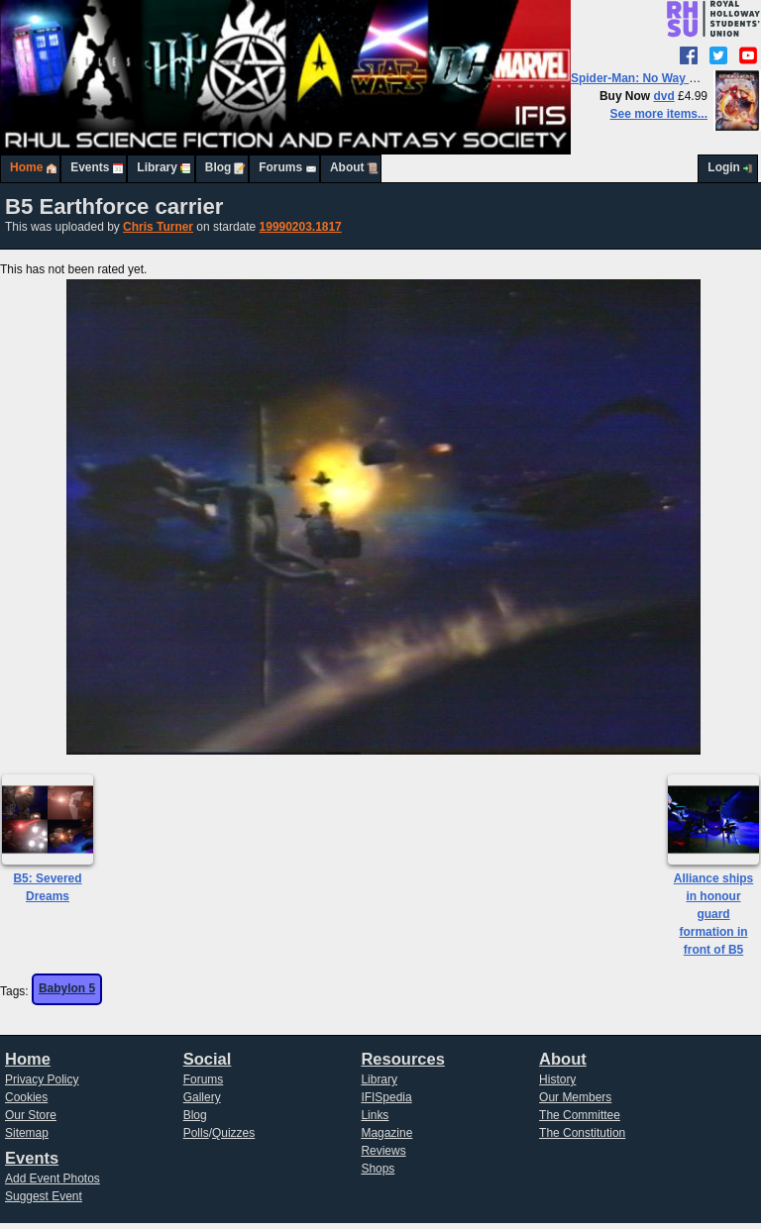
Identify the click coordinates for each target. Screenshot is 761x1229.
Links (374, 1115)
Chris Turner (158, 227)
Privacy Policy (42, 1079)
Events (89, 167)
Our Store (30, 1115)
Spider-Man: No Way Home (646, 78)
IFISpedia (386, 1097)
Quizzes (233, 1133)
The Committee (579, 1115)
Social (207, 1059)
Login (723, 167)
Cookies (26, 1097)
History (557, 1079)
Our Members (575, 1097)
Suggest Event (43, 1196)
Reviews (383, 1151)
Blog (218, 167)
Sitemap (27, 1133)
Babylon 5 (67, 988)
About (347, 167)
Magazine (386, 1133)
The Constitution (582, 1133)
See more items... (658, 114)
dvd (663, 96)
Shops (377, 1169)
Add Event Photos (52, 1178)
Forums (280, 167)
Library (157, 167)
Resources (402, 1059)
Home (26, 167)
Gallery (202, 1097)
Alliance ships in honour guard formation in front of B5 (714, 914)
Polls (196, 1133)
